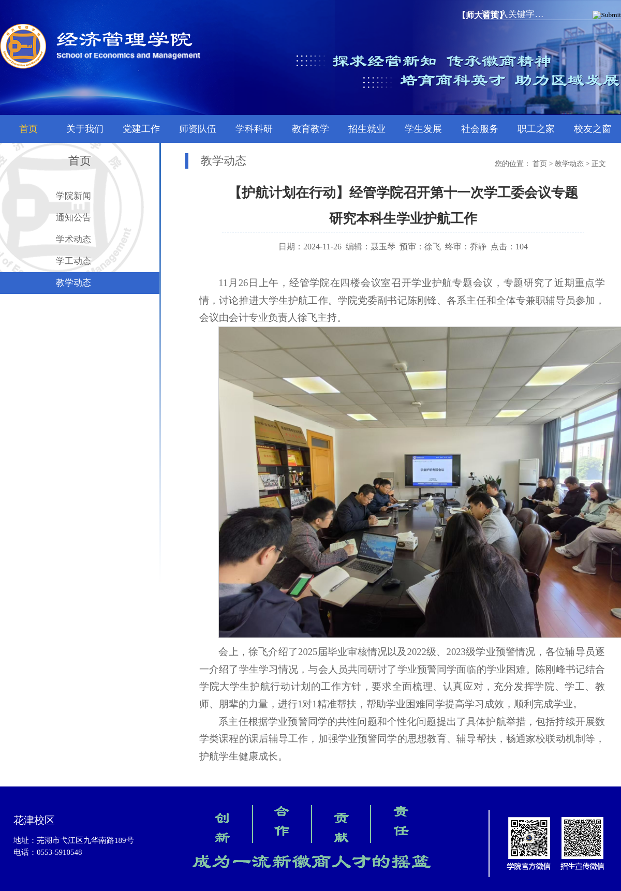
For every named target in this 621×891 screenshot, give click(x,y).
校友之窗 (592, 129)
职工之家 (536, 129)
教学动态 (73, 283)
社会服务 (479, 129)
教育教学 (310, 129)
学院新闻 (73, 196)
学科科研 (254, 129)
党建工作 (141, 129)
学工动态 (73, 261)
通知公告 (73, 217)
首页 (28, 129)
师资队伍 (197, 129)
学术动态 (73, 239)
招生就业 (367, 129)
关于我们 (84, 129)
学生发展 (423, 129)
